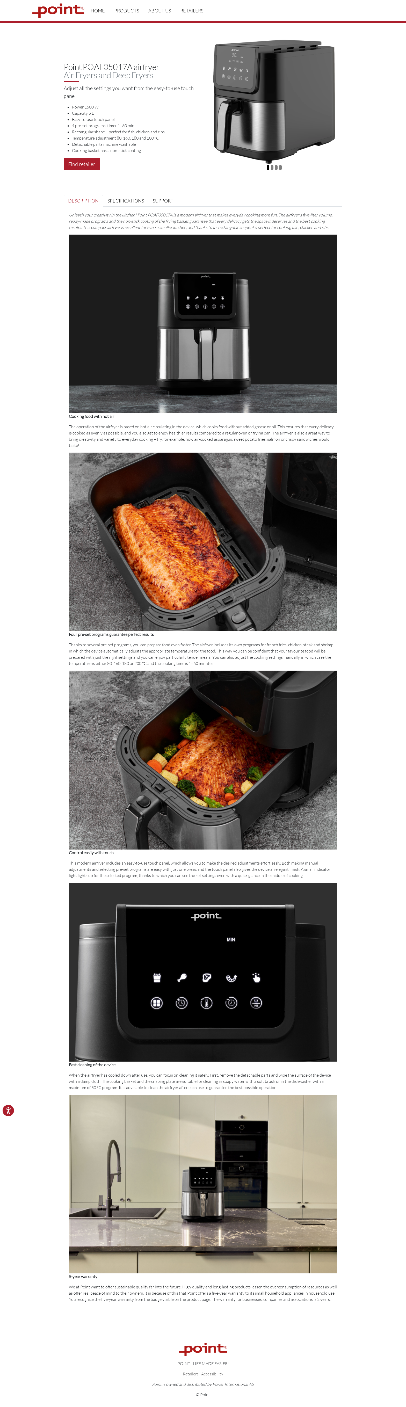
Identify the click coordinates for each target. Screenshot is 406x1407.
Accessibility (212, 1373)
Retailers (191, 10)
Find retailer (81, 164)
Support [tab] (163, 201)
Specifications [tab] (125, 201)
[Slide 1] (268, 167)
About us (159, 10)
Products (126, 10)
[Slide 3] (276, 167)
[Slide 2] (272, 167)
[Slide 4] (280, 167)
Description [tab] (83, 201)
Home (98, 10)
